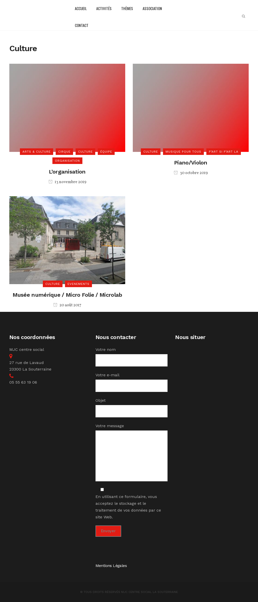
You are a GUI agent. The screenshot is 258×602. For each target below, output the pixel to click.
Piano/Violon (190, 162)
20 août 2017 (67, 305)
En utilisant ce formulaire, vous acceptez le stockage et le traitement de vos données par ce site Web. (128, 503)
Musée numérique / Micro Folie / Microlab (67, 295)
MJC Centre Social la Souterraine (149, 592)
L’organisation (67, 172)
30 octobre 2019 (191, 173)
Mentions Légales (111, 565)
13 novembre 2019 (67, 182)
